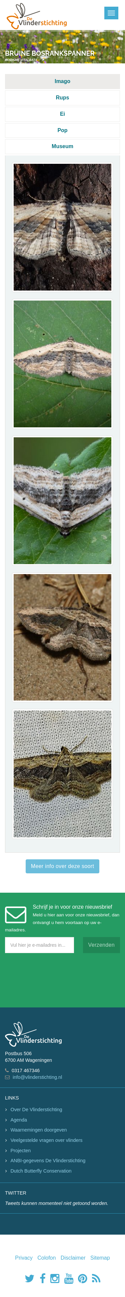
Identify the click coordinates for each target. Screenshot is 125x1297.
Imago (62, 81)
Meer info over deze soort (62, 866)
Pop (62, 130)
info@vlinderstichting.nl (37, 1077)
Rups (62, 97)
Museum (62, 146)
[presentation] (55, 979)
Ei (62, 114)
